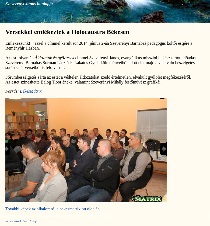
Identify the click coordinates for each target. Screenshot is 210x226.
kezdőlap (30, 221)
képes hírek (13, 221)
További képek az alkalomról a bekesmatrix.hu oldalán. (53, 209)
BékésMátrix (31, 91)
